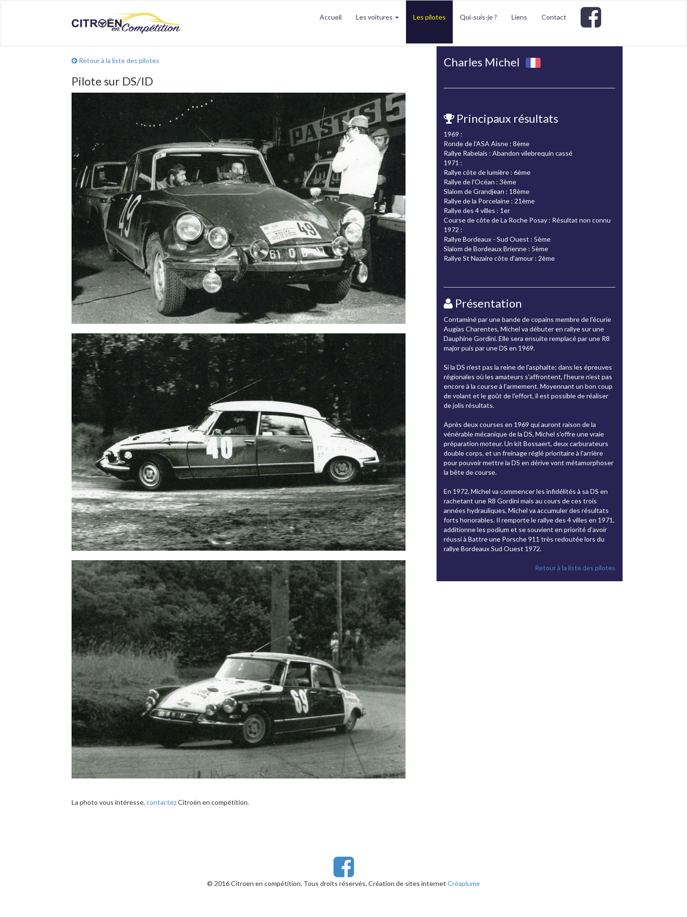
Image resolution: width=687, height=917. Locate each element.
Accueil (331, 17)
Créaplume (464, 883)
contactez (161, 802)
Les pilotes (429, 17)
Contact (553, 17)
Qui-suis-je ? (478, 17)
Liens (519, 17)
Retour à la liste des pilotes (115, 60)
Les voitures (377, 17)
